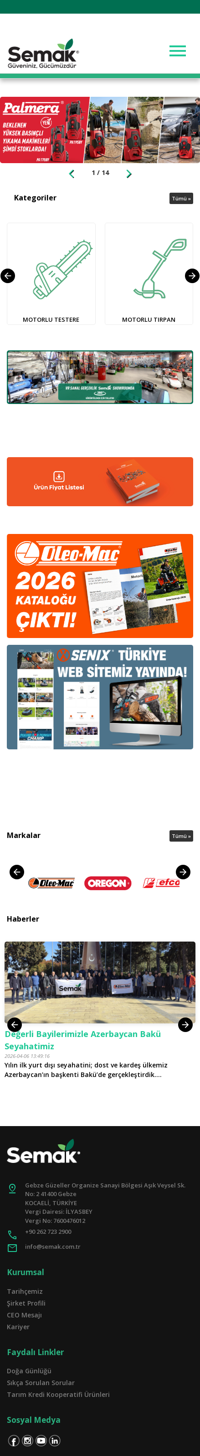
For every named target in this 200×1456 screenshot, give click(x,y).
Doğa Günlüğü (29, 1370)
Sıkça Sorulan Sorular (41, 1382)
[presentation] (17, 872)
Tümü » (181, 198)
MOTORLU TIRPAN (148, 319)
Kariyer (18, 1326)
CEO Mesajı (24, 1315)
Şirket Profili (26, 1303)
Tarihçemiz (25, 1291)
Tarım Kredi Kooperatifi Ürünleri (58, 1394)
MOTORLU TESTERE (51, 319)
